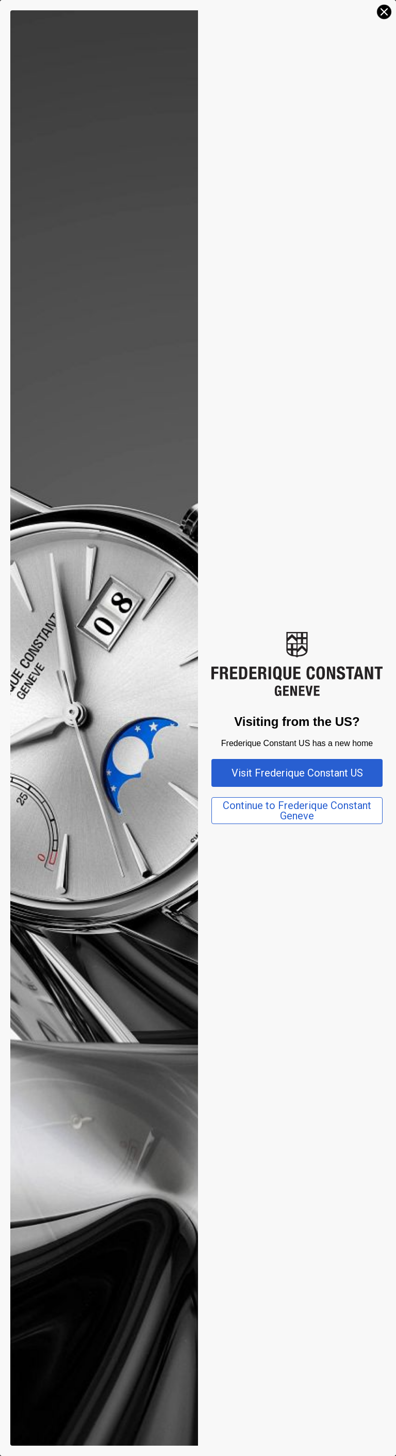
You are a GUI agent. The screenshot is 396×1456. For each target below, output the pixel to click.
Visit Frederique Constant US (297, 773)
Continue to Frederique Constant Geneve (297, 810)
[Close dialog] (384, 12)
